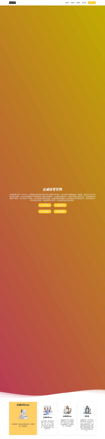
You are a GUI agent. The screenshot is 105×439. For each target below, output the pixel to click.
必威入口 (91, 2)
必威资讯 (78, 2)
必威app (73, 2)
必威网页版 (60, 205)
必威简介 (67, 2)
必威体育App (60, 211)
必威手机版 (44, 205)
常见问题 (84, 2)
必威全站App (45, 211)
